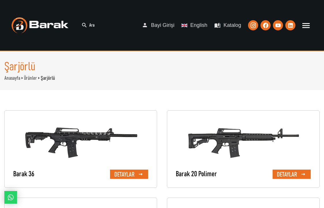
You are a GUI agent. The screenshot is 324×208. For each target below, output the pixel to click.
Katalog (227, 25)
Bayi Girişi (158, 25)
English (194, 25)
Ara (88, 25)
